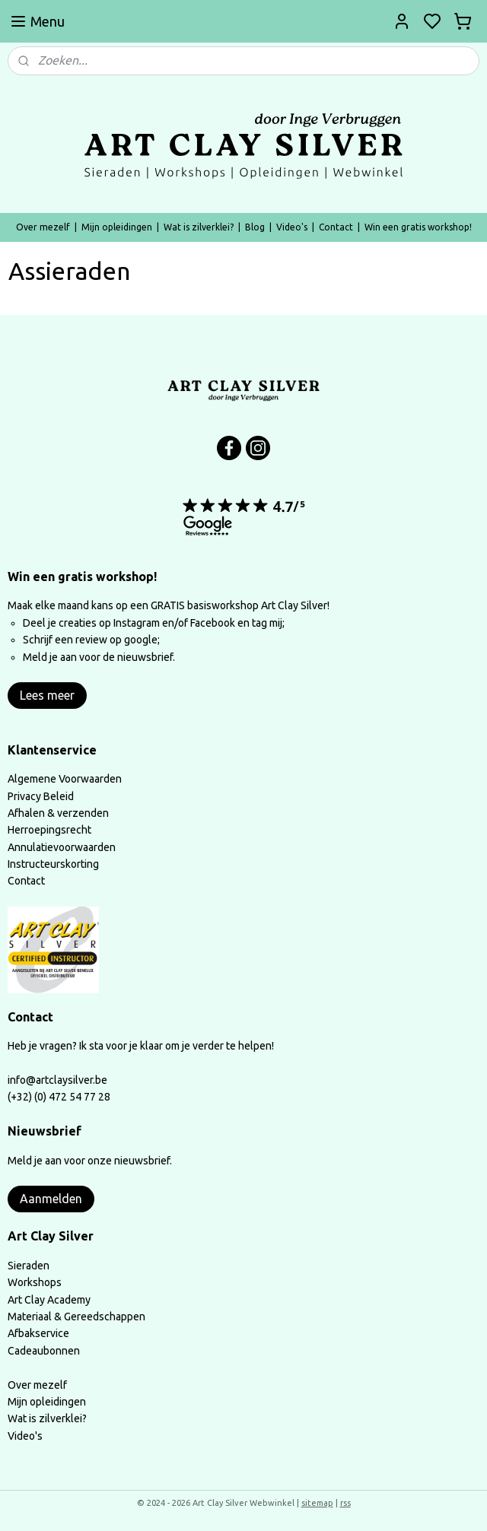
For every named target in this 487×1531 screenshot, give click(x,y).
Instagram (136, 623)
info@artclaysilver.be (57, 1080)
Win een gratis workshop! (418, 227)
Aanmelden (51, 1198)
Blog (255, 227)
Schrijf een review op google (90, 640)
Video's (291, 227)
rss (345, 1502)
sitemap (317, 1502)
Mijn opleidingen (116, 227)
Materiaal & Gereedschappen (76, 1316)
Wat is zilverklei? (199, 227)
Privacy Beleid (41, 796)
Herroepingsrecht (49, 830)
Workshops (35, 1282)
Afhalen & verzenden (58, 813)
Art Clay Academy (49, 1300)
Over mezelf (43, 227)
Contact (336, 227)
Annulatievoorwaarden (62, 847)
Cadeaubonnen (44, 1351)
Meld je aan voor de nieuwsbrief (98, 657)
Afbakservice (38, 1333)
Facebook (213, 623)
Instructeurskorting (53, 864)
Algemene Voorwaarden (65, 779)
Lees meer (47, 695)
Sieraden (28, 1265)
